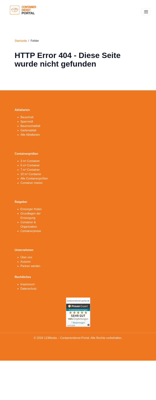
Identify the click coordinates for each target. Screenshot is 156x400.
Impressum (27, 284)
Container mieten (31, 182)
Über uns (26, 257)
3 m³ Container (30, 161)
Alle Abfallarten (30, 134)
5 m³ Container (30, 165)
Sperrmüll (26, 121)
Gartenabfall (28, 130)
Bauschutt (26, 117)
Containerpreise (30, 231)
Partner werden (30, 266)
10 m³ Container (30, 174)
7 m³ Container (30, 169)
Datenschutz (28, 288)
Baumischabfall (30, 125)
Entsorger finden (31, 209)
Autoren (25, 261)
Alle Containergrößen (34, 178)
